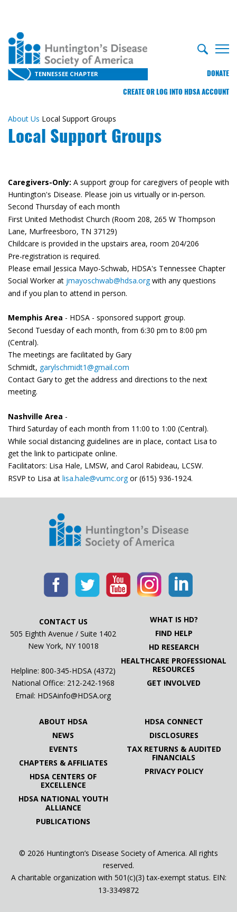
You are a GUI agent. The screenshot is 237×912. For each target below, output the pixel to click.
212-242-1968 (91, 683)
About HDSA (63, 721)
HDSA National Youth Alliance (63, 803)
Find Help (174, 633)
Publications (63, 821)
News (63, 735)
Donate (218, 73)
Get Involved (174, 683)
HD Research (174, 647)
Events (63, 749)
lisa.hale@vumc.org (95, 478)
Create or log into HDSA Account (176, 91)
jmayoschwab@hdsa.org (108, 280)
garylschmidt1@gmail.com (85, 367)
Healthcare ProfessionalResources (173, 665)
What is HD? (174, 619)
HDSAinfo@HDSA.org (74, 695)
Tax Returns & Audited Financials (174, 753)
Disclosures (173, 735)
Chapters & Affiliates (63, 763)
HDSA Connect (174, 721)
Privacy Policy (174, 771)
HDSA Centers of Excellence (63, 780)
